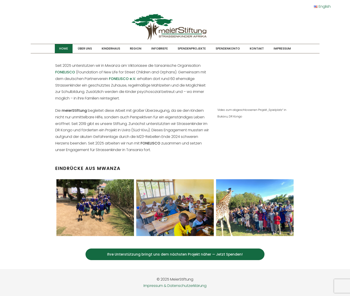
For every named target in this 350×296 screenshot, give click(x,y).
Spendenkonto (228, 48)
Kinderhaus (111, 48)
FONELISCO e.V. (122, 78)
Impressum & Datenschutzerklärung (175, 285)
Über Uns (85, 48)
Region (135, 48)
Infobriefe (159, 48)
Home (63, 48)
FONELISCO (65, 72)
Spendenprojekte (192, 48)
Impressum (282, 48)
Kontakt (257, 48)
